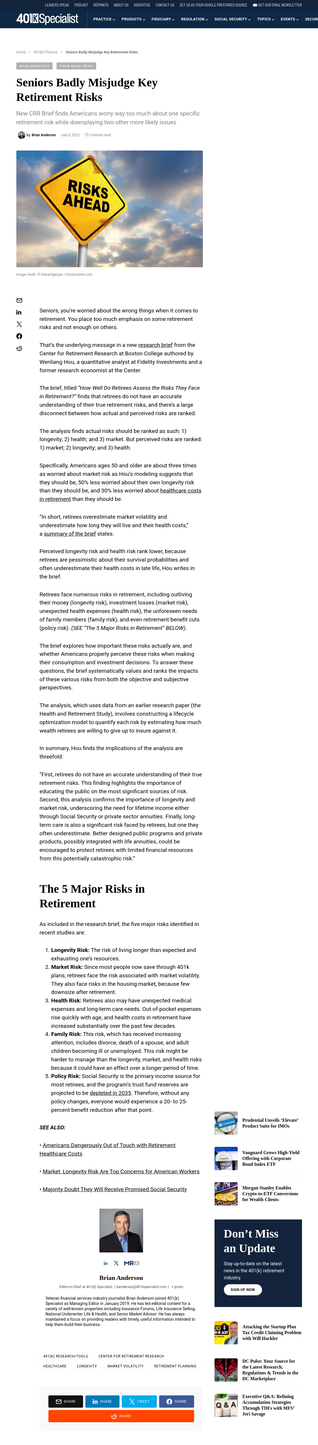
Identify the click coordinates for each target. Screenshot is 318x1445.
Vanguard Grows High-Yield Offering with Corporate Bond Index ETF (271, 1158)
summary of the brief (70, 533)
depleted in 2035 (110, 1093)
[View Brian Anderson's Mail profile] (136, 1263)
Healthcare (55, 1366)
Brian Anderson (121, 1277)
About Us (121, 5)
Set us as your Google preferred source (213, 5)
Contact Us (165, 5)
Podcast (81, 5)
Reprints (101, 5)
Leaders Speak (57, 5)
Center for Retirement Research (131, 1356)
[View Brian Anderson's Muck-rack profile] (126, 1263)
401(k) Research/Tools (65, 1356)
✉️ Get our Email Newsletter (277, 5)
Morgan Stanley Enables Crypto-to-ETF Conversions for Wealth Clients (270, 1193)
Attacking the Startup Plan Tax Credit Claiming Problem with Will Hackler (272, 1332)
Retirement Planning (175, 1366)
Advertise (142, 5)
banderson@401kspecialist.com (141, 1287)
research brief (155, 345)
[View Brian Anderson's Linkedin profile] (106, 1263)
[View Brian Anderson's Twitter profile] (116, 1263)
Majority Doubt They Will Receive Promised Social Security (115, 1189)
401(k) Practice (45, 52)
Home (21, 52)
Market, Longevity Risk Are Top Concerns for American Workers (121, 1171)
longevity (87, 1366)
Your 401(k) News (76, 66)
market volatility (126, 1366)
